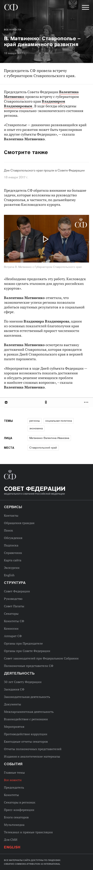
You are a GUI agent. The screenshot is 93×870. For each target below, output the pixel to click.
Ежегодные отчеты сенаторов (26, 741)
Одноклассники (46, 402)
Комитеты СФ (14, 621)
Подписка (11, 545)
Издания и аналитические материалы (32, 756)
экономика (36, 428)
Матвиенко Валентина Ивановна (49, 438)
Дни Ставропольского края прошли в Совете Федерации (44, 170)
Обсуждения (13, 538)
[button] (85, 8)
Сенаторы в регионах (19, 802)
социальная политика (58, 420)
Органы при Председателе (23, 643)
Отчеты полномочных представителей (32, 749)
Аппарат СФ (13, 636)
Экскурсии (12, 568)
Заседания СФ (14, 689)
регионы (34, 420)
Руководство (13, 599)
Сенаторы (11, 614)
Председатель (14, 787)
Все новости (12, 29)
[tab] (46, 402)
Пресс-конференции (19, 810)
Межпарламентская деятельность (29, 712)
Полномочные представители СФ (28, 666)
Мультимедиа (14, 825)
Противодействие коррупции (25, 734)
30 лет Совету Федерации (23, 682)
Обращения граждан (19, 523)
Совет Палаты (14, 606)
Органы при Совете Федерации (27, 651)
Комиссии (11, 628)
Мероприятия (14, 727)
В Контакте (6, 402)
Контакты (11, 515)
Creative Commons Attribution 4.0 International (32, 864)
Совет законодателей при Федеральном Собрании (41, 658)
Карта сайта (12, 560)
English (9, 575)
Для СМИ (10, 840)
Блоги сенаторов (16, 817)
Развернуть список (86, 402)
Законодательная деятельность (27, 697)
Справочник (13, 553)
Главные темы (14, 772)
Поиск (8, 530)
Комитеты (11, 795)
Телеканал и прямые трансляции (28, 832)
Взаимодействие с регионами (26, 719)
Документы (12, 704)
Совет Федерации (17, 591)
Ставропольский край (43, 447)
